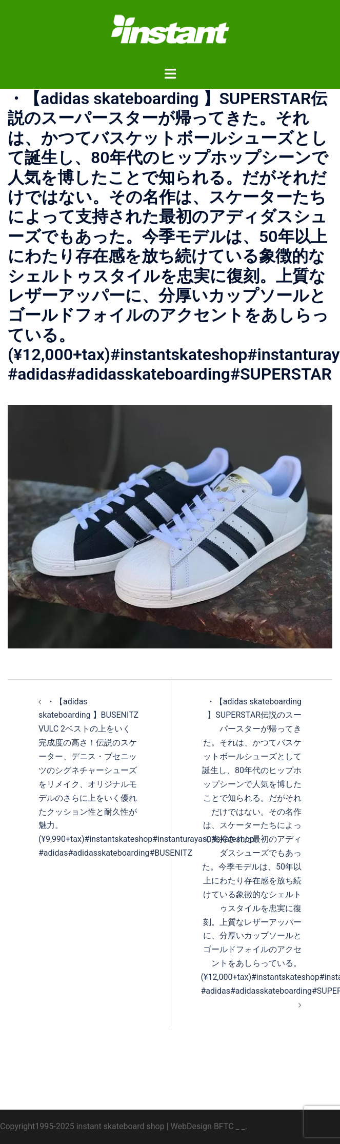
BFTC (224, 1126)
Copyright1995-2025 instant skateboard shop (82, 1126)
